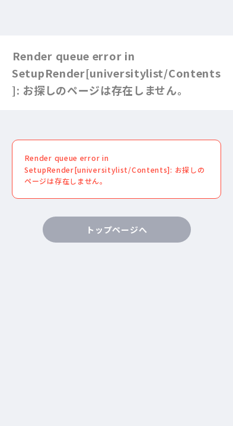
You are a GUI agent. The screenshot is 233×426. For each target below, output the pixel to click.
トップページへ (116, 229)
